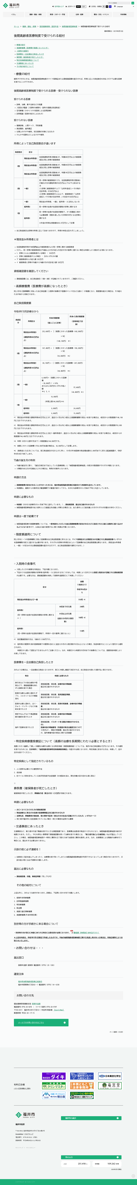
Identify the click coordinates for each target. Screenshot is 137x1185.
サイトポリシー (30, 1147)
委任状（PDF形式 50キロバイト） (85, 933)
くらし (13, 14)
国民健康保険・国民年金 (49, 26)
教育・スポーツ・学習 (57, 14)
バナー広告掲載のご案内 (22, 1088)
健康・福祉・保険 (36, 14)
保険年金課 (36, 1004)
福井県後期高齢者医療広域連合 (30, 981)
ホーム (16, 26)
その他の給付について (25, 66)
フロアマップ (28, 1134)
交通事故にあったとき (25, 63)
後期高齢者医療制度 (69, 26)
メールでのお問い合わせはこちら (31, 1022)
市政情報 (123, 14)
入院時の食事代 (23, 51)
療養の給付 (21, 45)
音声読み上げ (59, 6)
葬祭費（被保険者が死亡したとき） (30, 57)
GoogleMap (19, 1134)
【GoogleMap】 (58, 1010)
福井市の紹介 (70, 1118)
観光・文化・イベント (101, 14)
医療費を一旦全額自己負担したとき (30, 54)
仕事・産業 (79, 14)
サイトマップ (19, 1147)
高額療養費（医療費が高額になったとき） (33, 48)
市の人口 (69, 1157)
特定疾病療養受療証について (28, 60)
